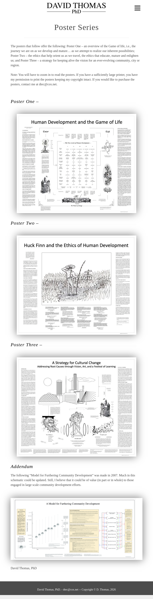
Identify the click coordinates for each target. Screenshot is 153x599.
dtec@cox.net (70, 589)
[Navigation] (137, 8)
